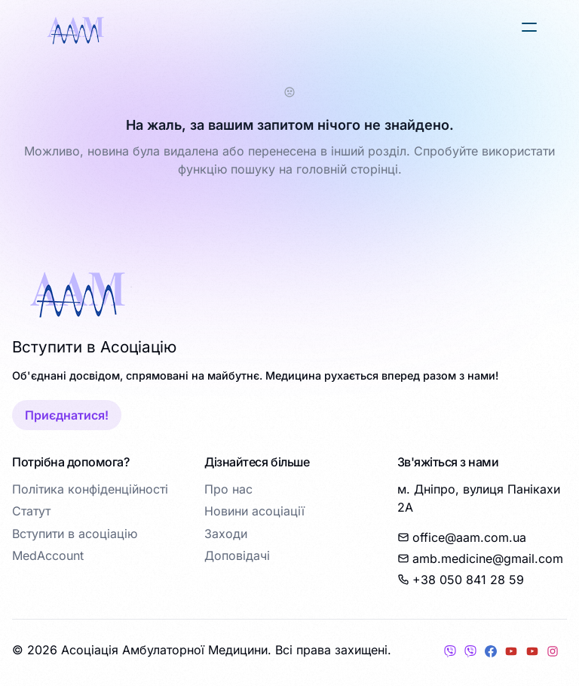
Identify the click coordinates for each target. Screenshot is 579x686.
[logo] (75, 30)
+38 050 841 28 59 (460, 579)
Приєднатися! (67, 415)
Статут (31, 510)
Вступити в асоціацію (74, 533)
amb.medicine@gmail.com (480, 558)
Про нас (228, 489)
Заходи (225, 533)
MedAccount (48, 555)
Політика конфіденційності (90, 489)
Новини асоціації (254, 510)
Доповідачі (237, 555)
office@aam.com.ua (461, 537)
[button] (529, 27)
